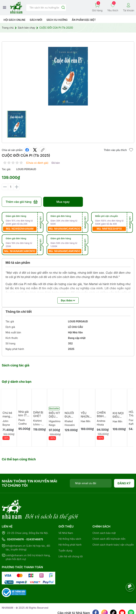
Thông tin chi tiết (18, 311)
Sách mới (36, 19)
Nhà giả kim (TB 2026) (23, 415)
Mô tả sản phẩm (17, 262)
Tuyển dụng (65, 535)
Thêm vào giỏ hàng (21, 202)
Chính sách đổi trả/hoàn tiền (108, 524)
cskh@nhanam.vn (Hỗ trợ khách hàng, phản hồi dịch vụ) (28, 542)
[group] (68, 76)
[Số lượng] (10, 187)
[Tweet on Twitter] (35, 150)
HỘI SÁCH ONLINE (15, 19)
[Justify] (63, 7)
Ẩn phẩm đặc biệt (84, 19)
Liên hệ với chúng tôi (70, 541)
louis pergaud (26, 169)
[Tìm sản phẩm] (46, 7)
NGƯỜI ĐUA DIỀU (69, 416)
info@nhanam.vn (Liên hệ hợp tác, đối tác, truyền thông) (28, 533)
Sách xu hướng (56, 19)
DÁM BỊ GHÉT (38, 414)
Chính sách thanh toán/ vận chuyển (113, 530)
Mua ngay (63, 202)
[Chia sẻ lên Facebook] (27, 150)
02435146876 (15, 524)
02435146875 (34, 524)
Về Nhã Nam (65, 518)
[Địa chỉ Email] (91, 483)
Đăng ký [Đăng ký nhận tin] (124, 483)
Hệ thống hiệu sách (69, 524)
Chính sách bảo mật (104, 518)
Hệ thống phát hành (69, 530)
